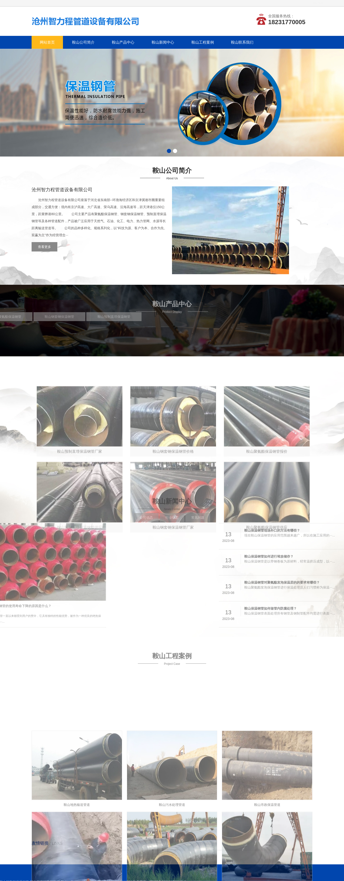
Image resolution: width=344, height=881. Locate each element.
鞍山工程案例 (202, 42)
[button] (169, 151)
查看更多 (41, 247)
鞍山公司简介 (83, 42)
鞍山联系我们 (242, 42)
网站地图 (307, 3)
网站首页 (47, 42)
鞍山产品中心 (123, 42)
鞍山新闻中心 (163, 42)
